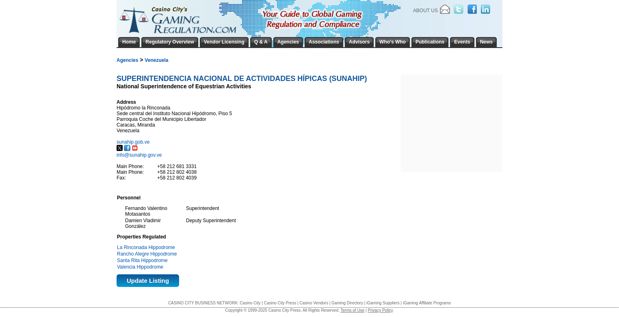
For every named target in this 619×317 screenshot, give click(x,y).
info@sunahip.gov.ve (139, 155)
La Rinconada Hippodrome (146, 247)
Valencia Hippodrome (140, 267)
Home (129, 42)
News (486, 42)
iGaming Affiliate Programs (427, 303)
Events (462, 42)
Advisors (359, 42)
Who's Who (392, 42)
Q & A (261, 42)
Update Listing (148, 280)
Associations (324, 42)
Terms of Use (352, 310)
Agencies (127, 60)
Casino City (250, 303)
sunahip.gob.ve (134, 142)
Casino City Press (280, 303)
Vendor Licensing (224, 42)
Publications (430, 42)
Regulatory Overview (169, 42)
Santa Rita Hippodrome (142, 260)
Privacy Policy (380, 310)
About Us (425, 10)
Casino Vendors (313, 303)
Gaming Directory (347, 303)
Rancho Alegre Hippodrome (147, 254)
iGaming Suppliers (383, 303)
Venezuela (156, 60)
